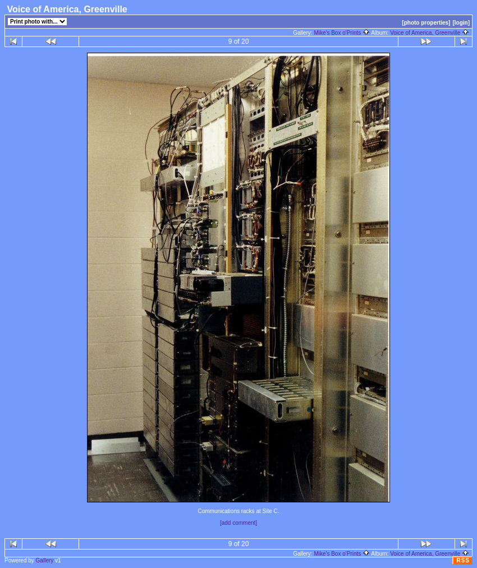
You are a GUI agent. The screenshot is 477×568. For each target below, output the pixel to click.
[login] (461, 23)
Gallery (45, 560)
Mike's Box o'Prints (342, 33)
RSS (463, 560)
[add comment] (238, 523)
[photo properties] (426, 23)
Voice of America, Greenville (429, 33)
